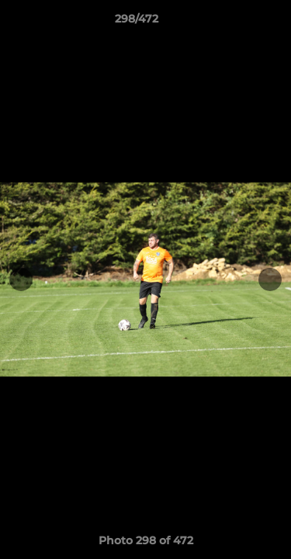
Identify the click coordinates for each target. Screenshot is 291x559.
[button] (235, 23)
